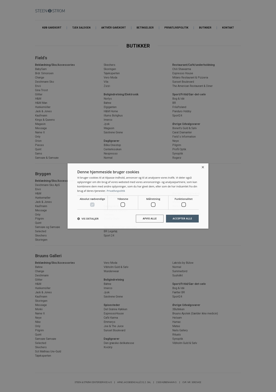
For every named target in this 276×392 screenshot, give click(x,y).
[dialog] (138, 196)
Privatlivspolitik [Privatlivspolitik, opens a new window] (116, 190)
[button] (88, 218)
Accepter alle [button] (182, 218)
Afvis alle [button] (149, 218)
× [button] (202, 167)
